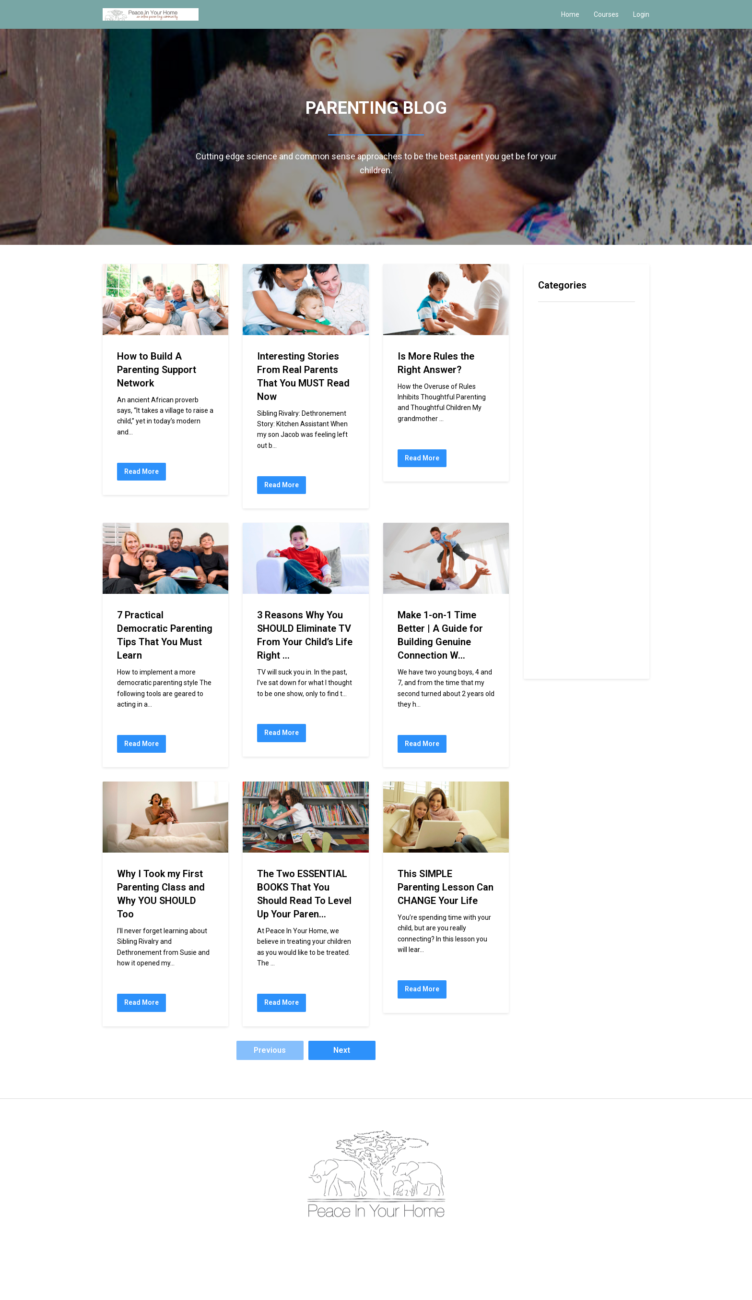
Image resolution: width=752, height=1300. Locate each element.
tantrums (553, 643)
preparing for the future (579, 534)
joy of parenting (566, 440)
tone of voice (562, 658)
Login (641, 14)
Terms (363, 1238)
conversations (562, 363)
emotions (554, 394)
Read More (141, 471)
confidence (557, 347)
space (548, 627)
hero (546, 409)
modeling (554, 472)
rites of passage (568, 596)
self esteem (559, 611)
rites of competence (574, 581)
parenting (554, 518)
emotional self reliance (578, 379)
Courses (606, 14)
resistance (557, 565)
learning (552, 456)
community (557, 332)
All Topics (554, 316)
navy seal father (566, 503)
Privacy (388, 1238)
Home (570, 14)
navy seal (555, 487)
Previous (270, 1050)
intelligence (557, 425)
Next (341, 1050)
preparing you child (570, 549)
